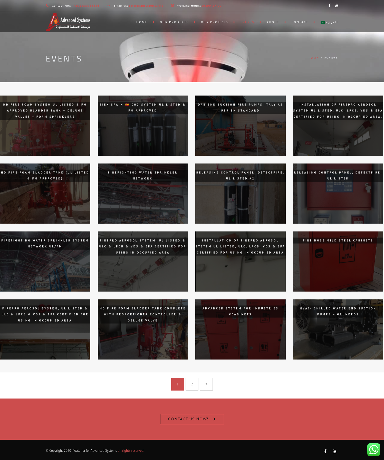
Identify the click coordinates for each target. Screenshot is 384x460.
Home (142, 22)
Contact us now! (188, 419)
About (273, 22)
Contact (300, 22)
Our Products (174, 22)
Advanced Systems (104, 450)
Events (247, 22)
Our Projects (214, 22)
